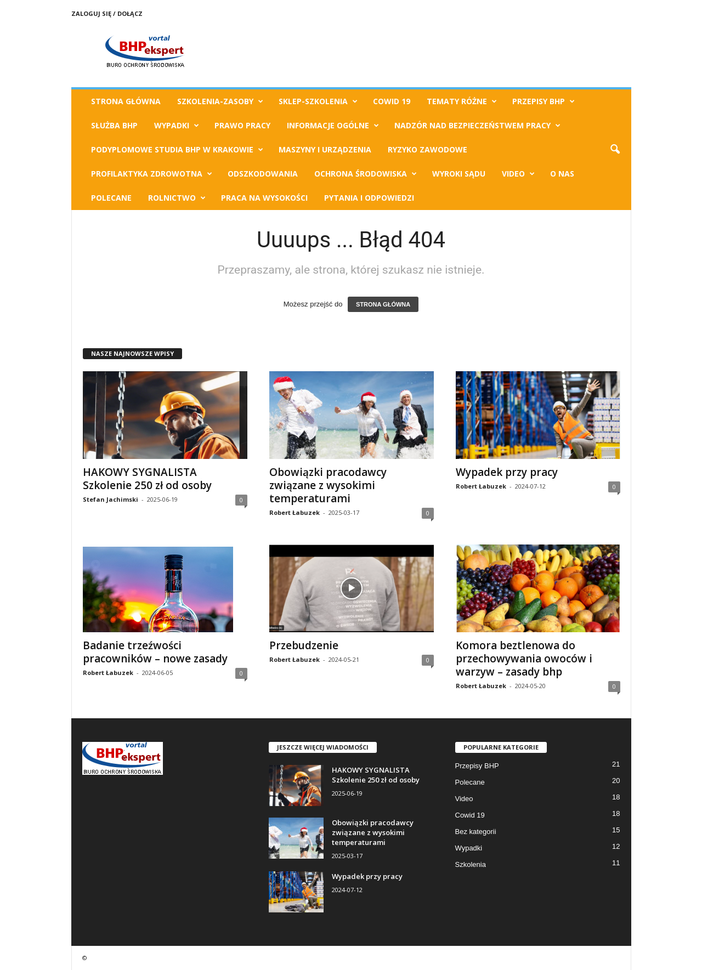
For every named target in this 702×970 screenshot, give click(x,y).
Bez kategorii (475, 831)
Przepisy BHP (543, 101)
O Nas (562, 173)
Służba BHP (114, 125)
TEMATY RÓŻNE (462, 101)
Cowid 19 (391, 101)
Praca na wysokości (264, 197)
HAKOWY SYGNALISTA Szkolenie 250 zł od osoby (147, 478)
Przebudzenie (303, 645)
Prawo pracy (242, 125)
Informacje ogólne (333, 126)
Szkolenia (470, 864)
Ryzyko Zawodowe (427, 149)
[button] (615, 150)
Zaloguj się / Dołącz (107, 13)
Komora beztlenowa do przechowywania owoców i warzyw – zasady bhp (524, 658)
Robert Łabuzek (294, 512)
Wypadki (176, 126)
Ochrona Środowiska (365, 174)
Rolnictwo (177, 198)
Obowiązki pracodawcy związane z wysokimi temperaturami (328, 485)
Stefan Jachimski (110, 499)
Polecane (111, 197)
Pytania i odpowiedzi (369, 197)
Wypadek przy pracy (507, 472)
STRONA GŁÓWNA (383, 304)
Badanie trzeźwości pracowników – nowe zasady (155, 652)
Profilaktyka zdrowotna (151, 174)
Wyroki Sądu (458, 173)
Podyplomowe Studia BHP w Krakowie (177, 150)
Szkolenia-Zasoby (220, 101)
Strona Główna (126, 101)
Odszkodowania (263, 173)
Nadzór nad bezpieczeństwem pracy (477, 126)
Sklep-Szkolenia (318, 101)
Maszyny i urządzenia (325, 149)
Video (518, 174)
